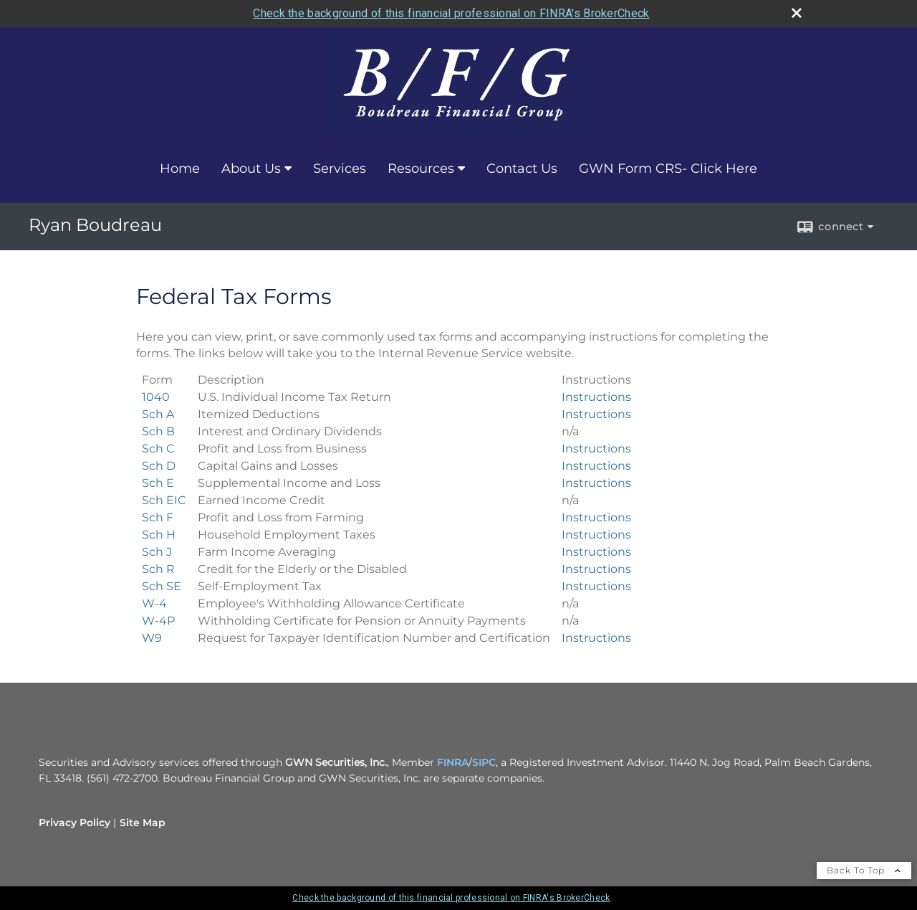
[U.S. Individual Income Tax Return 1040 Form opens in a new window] (156, 397)
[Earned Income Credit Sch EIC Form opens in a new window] (164, 500)
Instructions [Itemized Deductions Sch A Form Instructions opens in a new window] (596, 414)
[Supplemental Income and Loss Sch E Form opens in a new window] (158, 483)
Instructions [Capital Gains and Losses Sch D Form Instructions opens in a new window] (596, 466)
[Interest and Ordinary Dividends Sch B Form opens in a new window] (158, 431)
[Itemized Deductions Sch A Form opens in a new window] (158, 414)
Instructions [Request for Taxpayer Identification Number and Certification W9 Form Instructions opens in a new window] (596, 638)
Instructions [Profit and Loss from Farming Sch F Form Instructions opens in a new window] (596, 517)
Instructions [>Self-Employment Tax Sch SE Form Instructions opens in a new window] (596, 586)
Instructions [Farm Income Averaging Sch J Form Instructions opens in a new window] (596, 552)
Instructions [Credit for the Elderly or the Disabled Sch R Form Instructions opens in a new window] (596, 569)
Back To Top (864, 870)
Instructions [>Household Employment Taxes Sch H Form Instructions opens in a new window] (596, 534)
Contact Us (521, 168)
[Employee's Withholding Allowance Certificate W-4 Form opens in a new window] (154, 603)
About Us (251, 168)
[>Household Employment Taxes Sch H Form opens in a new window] (159, 534)
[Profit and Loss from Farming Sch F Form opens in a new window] (157, 517)
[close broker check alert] (796, 13)
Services (339, 168)
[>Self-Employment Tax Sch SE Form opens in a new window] (161, 586)
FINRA (453, 762)
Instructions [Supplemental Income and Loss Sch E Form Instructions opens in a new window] (596, 483)
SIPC (484, 762)
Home (180, 168)
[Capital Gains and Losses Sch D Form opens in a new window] (159, 466)
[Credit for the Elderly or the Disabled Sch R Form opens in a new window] (158, 569)
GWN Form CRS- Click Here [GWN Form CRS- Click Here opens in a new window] (668, 168)
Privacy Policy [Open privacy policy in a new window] (74, 822)
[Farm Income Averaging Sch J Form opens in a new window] (157, 552)
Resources (421, 168)
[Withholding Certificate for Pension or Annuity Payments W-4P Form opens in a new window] (158, 620)
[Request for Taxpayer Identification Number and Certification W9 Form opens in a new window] (152, 638)
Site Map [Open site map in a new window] (142, 822)
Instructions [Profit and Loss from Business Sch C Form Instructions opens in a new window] (596, 448)
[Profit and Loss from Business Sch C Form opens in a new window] (158, 448)
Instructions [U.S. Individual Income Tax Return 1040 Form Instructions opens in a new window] (596, 397)
